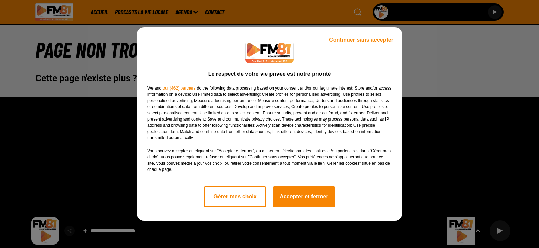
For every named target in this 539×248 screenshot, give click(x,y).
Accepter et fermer (303, 196)
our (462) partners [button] (178, 88)
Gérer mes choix (234, 196)
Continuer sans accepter (361, 40)
